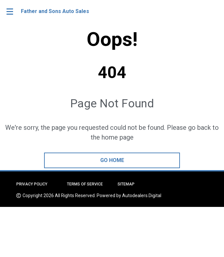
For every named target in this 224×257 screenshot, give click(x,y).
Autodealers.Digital (141, 195)
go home (112, 160)
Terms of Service (85, 184)
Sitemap (126, 184)
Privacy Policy (31, 184)
